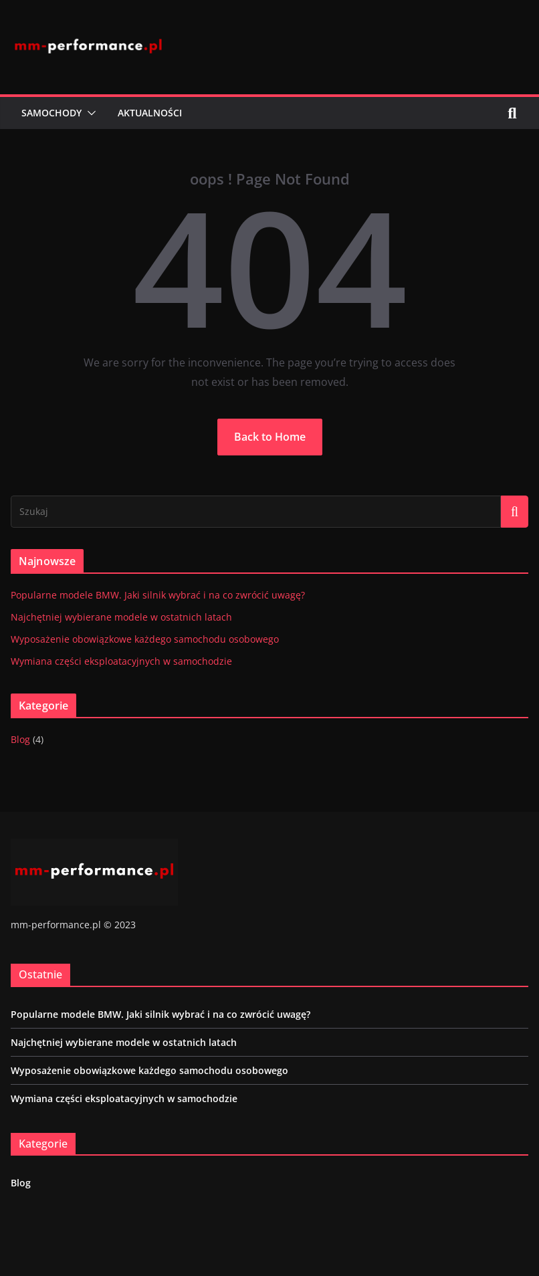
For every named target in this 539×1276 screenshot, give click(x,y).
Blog (20, 739)
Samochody (51, 112)
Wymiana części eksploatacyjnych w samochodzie (121, 661)
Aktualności (150, 112)
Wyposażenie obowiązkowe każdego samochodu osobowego (145, 639)
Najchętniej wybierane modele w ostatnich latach (121, 617)
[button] (89, 113)
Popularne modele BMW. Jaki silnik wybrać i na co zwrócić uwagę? (158, 595)
